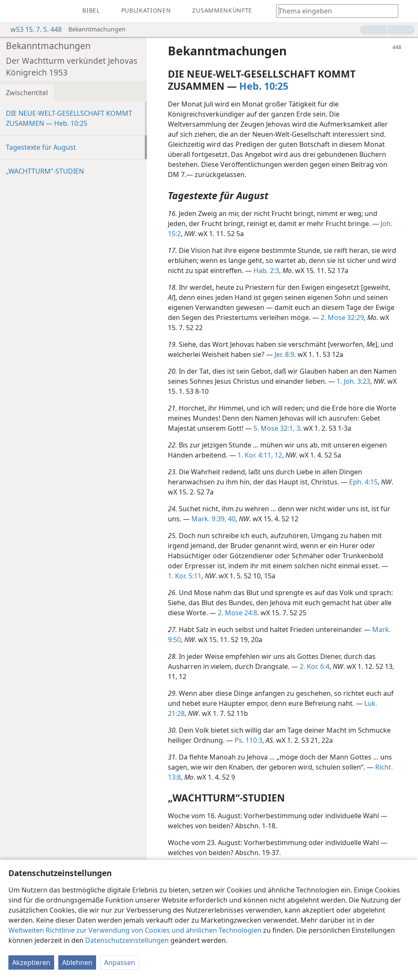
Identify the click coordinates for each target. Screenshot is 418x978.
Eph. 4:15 (363, 481)
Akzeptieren (31, 962)
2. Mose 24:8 (237, 612)
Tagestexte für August (41, 147)
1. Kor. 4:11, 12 (260, 455)
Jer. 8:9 (284, 354)
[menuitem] (13, 11)
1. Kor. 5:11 (184, 575)
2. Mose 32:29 (342, 317)
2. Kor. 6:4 (314, 666)
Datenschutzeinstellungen (127, 940)
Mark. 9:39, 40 (213, 518)
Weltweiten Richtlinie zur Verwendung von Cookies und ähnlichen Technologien (134, 930)
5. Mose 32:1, (274, 428)
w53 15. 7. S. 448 (32, 29)
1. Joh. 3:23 (353, 381)
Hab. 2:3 (266, 270)
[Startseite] (13, 11)
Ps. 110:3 (248, 740)
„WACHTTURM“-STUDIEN (45, 171)
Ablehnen (77, 962)
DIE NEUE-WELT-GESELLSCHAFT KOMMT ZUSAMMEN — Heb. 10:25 (69, 118)
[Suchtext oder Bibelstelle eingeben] (333, 11)
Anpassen (119, 962)
